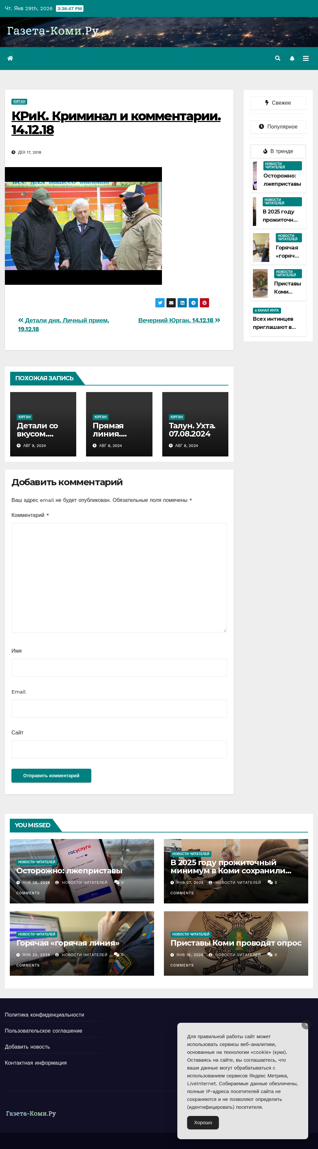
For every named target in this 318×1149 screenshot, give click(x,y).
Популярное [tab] (278, 127)
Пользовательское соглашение (43, 1031)
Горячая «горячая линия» (288, 256)
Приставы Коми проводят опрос (235, 943)
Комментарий (30, 515)
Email (18, 692)
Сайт (17, 732)
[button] (277, 58)
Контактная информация (36, 1063)
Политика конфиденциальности (44, 1015)
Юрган (19, 101)
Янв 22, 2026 (36, 955)
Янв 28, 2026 (36, 883)
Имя (16, 651)
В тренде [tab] (278, 151)
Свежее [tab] (278, 103)
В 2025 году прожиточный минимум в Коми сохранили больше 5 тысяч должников (227, 870)
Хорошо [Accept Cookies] (203, 1122)
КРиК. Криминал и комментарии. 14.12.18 (116, 122)
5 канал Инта (267, 310)
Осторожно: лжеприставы (69, 870)
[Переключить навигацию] (306, 58)
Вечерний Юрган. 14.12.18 (179, 320)
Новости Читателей (81, 883)
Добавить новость (27, 1047)
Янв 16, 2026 (190, 955)
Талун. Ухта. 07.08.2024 (192, 429)
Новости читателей (275, 165)
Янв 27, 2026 (190, 883)
